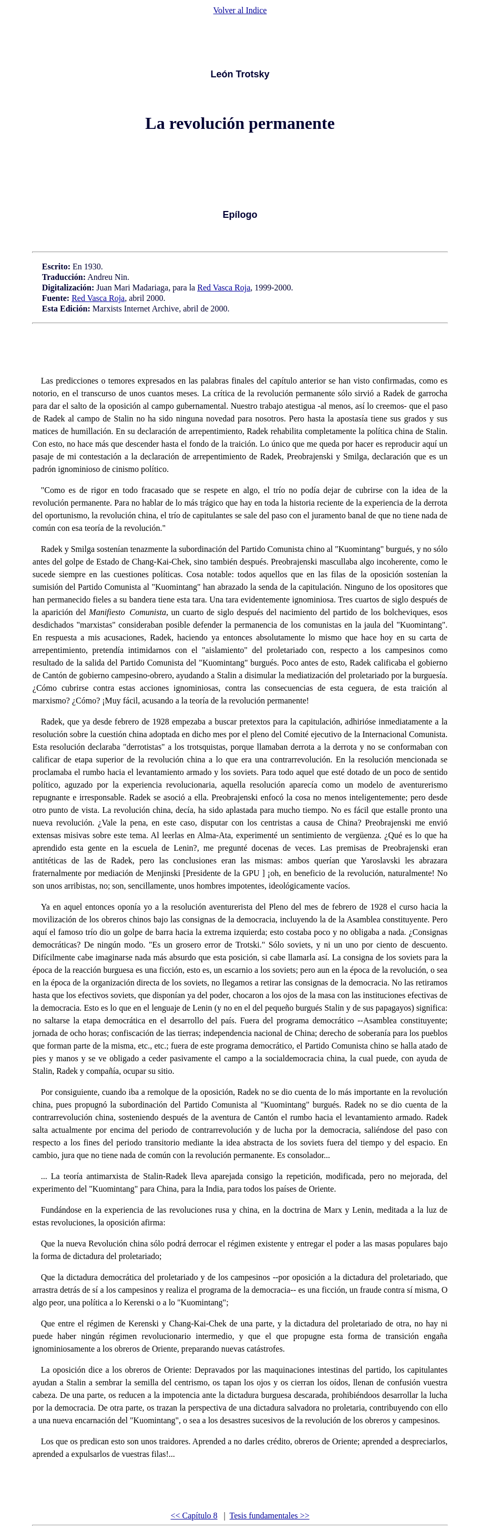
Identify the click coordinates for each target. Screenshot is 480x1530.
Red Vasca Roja (223, 287)
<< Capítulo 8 (193, 1515)
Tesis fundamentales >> (270, 1515)
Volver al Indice (240, 10)
